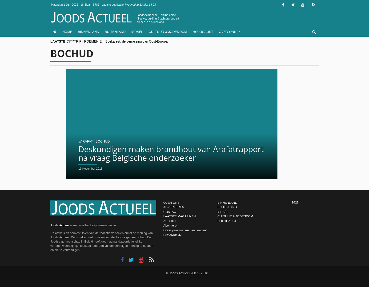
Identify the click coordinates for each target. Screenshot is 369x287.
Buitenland (115, 32)
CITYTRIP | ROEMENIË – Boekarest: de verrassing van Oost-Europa (117, 41)
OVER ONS (171, 202)
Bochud (103, 141)
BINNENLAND (227, 202)
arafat (86, 141)
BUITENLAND (227, 207)
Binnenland (88, 32)
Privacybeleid (172, 234)
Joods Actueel (59, 225)
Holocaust (203, 32)
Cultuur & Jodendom (168, 32)
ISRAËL (222, 212)
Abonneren (170, 225)
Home (67, 32)
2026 (295, 202)
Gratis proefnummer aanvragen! (185, 230)
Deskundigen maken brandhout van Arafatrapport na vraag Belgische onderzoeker (164, 153)
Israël (137, 32)
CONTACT (170, 212)
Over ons (227, 32)
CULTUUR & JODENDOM (235, 216)
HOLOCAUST (227, 221)
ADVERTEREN (173, 207)
